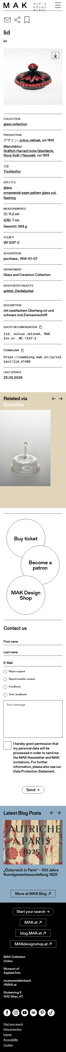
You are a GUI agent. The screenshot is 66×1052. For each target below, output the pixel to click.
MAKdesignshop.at (33, 944)
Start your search (33, 911)
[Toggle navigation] (58, 5)
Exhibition (14, 404)
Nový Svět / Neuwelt (19, 155)
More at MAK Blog (33, 893)
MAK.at (33, 922)
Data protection (12, 1029)
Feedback (15, 686)
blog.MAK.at (33, 933)
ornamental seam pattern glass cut (30, 193)
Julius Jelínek (29, 140)
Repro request (17, 671)
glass (8, 187)
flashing (10, 198)
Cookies (8, 1045)
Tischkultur (12, 171)
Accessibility (11, 1040)
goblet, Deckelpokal (18, 291)
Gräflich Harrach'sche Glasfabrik (28, 151)
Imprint (8, 1034)
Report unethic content (22, 679)
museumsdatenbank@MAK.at (17, 982)
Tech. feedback (18, 694)
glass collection (15, 124)
